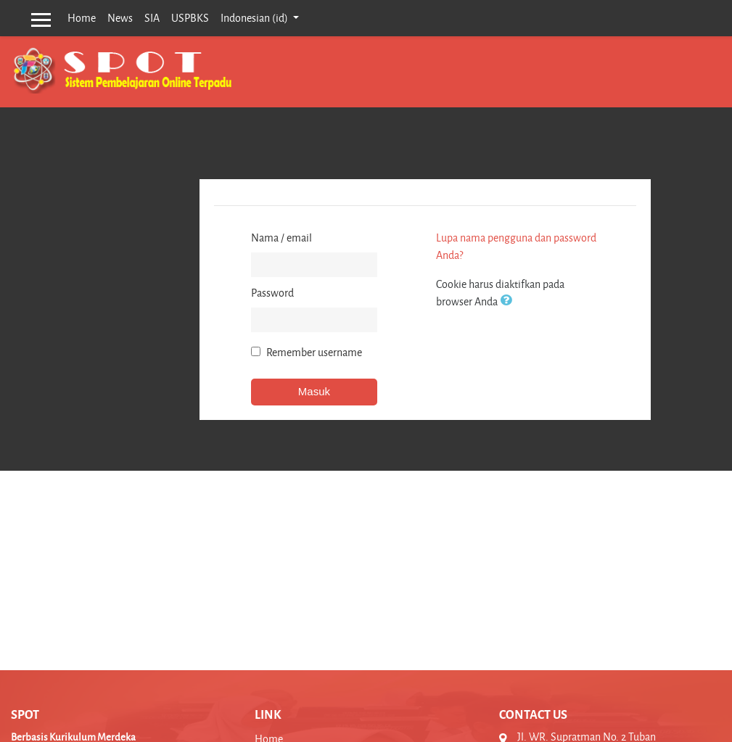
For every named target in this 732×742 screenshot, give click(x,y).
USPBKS (190, 17)
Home (81, 17)
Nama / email (281, 237)
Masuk (314, 391)
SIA (152, 17)
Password (272, 292)
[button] (508, 301)
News (120, 17)
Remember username (314, 352)
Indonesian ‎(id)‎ (255, 17)
